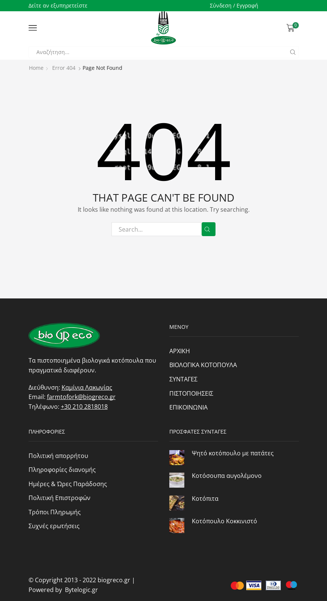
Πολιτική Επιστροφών (59, 498)
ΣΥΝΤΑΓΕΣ (183, 379)
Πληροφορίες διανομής (62, 469)
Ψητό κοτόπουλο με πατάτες (233, 453)
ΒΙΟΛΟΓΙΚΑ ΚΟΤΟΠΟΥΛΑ (203, 365)
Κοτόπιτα (205, 498)
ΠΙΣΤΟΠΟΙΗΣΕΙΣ (191, 393)
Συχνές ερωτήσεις (54, 526)
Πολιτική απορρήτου (58, 456)
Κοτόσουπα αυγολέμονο (227, 475)
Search (208, 229)
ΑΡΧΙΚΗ (179, 351)
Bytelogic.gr (80, 590)
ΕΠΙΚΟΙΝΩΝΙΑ (188, 407)
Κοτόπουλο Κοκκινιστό (224, 521)
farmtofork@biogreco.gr (81, 397)
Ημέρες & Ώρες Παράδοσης (68, 484)
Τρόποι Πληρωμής (55, 512)
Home (36, 67)
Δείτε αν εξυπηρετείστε (58, 5)
